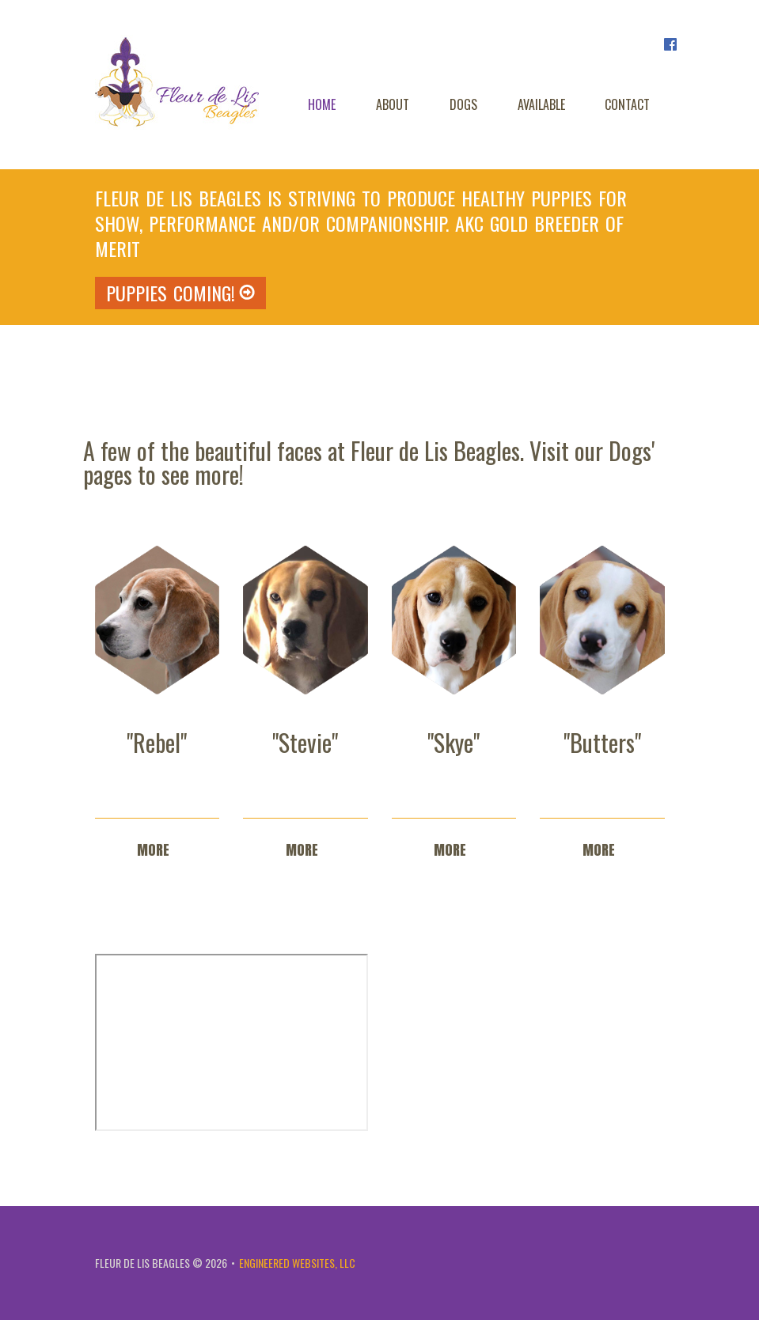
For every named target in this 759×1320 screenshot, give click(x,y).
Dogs (463, 104)
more (153, 849)
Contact (627, 104)
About (392, 104)
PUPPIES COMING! (180, 292)
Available (541, 104)
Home (322, 104)
